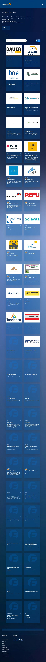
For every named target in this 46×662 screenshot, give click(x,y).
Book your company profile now (7, 22)
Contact (4, 641)
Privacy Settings (5, 656)
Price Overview (5, 649)
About (3, 643)
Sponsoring (4, 651)
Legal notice (4, 639)
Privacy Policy (5, 654)
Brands (3, 645)
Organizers (4, 647)
